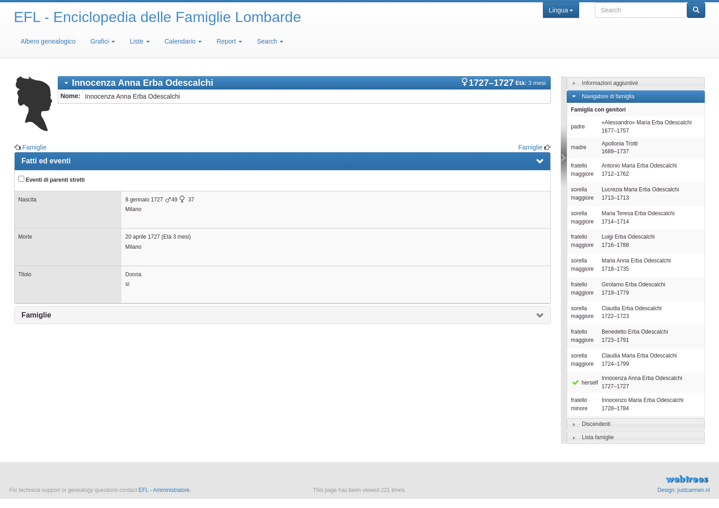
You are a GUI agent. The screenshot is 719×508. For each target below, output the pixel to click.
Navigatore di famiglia (608, 96)
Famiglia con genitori (598, 109)
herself (584, 383)
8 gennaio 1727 (144, 199)
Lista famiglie (598, 437)
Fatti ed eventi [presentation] (46, 161)
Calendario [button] (183, 41)
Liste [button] (139, 41)
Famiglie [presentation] (36, 315)
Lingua (561, 10)
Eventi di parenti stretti (51, 179)
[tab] (304, 82)
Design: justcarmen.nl (684, 490)
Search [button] (270, 41)
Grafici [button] (102, 41)
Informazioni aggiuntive (610, 83)
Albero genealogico (48, 41)
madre (578, 147)
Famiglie (34, 147)
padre (578, 126)
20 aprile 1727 (142, 237)
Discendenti (596, 424)
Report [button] (229, 41)
